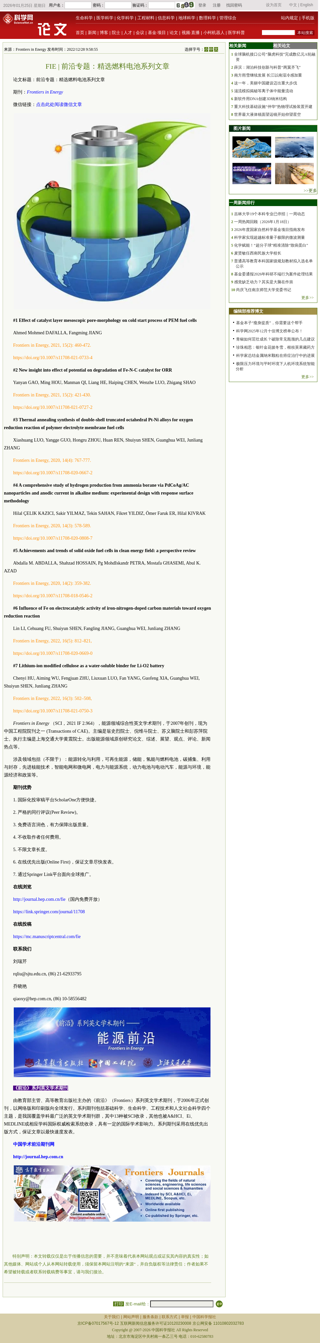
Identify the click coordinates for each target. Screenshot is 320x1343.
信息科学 (166, 17)
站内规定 (289, 17)
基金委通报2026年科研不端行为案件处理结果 (273, 274)
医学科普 (236, 32)
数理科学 (207, 17)
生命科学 (84, 17)
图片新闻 (241, 128)
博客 (104, 32)
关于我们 (112, 1317)
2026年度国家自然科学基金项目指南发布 (269, 229)
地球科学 (186, 17)
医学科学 (104, 17)
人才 (128, 32)
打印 (118, 1303)
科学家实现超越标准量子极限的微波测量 (269, 237)
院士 (116, 32)
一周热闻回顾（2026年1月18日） (262, 221)
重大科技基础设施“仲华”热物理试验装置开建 (273, 106)
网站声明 (131, 1317)
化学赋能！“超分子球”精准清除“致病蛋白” (271, 245)
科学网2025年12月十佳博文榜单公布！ (269, 331)
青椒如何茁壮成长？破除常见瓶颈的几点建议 (275, 339)
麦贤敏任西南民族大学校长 (257, 253)
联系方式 (169, 1317)
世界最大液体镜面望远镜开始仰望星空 (267, 114)
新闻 (92, 32)
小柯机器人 (214, 32)
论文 (174, 32)
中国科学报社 (204, 1317)
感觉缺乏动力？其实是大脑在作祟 (263, 282)
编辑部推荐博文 (248, 311)
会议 (140, 32)
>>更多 (310, 190)
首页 (80, 32)
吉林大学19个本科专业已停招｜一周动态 (269, 214)
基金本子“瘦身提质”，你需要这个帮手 (269, 323)
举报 (185, 1317)
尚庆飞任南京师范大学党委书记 (263, 290)
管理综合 (227, 17)
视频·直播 (191, 32)
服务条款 (150, 1317)
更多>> (307, 297)
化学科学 (125, 17)
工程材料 (145, 17)
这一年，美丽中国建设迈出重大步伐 (265, 83)
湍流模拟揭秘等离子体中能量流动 (263, 91)
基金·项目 (157, 32)
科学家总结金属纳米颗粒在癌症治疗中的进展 (275, 355)
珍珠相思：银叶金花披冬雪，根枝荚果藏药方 (275, 347)
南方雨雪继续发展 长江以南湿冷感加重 (268, 75)
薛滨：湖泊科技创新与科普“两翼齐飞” (267, 67)
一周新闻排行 (242, 202)
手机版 (308, 17)
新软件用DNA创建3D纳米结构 (260, 98)
